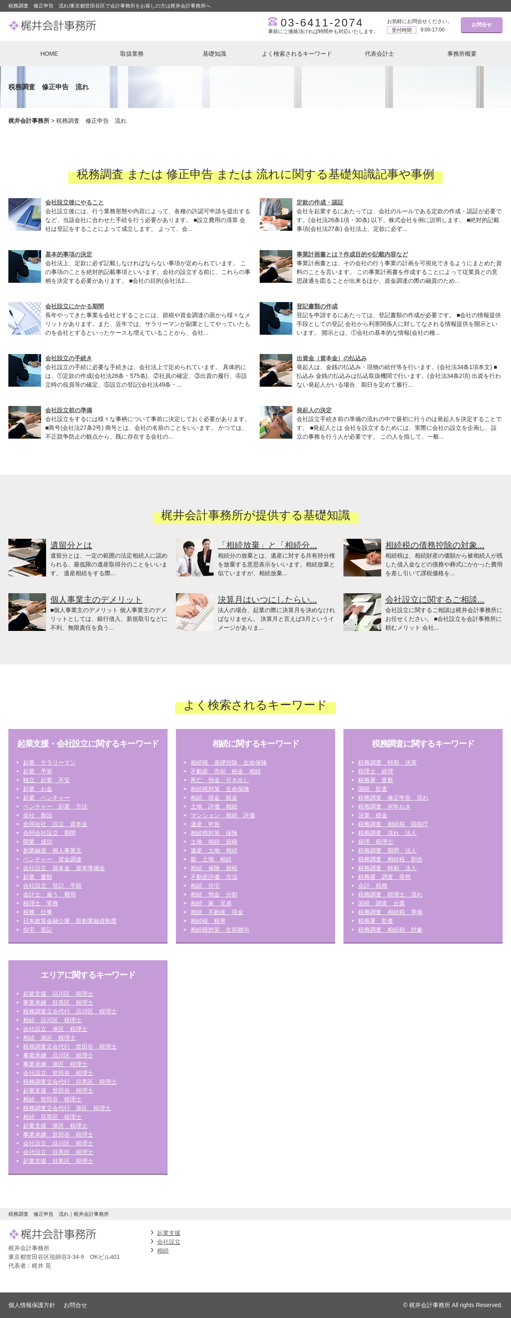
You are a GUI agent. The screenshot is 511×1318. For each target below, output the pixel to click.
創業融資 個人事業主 (52, 850)
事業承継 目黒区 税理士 (58, 1002)
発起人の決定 (314, 410)
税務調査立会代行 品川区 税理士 (70, 1011)
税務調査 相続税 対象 (390, 929)
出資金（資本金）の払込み (332, 358)
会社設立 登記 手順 (52, 885)
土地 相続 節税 (214, 841)
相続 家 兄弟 (211, 903)
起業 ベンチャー (46, 797)
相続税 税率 (208, 920)
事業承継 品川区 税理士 (58, 1055)
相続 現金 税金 (214, 797)
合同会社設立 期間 (49, 833)
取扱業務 (132, 53)
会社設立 (169, 1241)
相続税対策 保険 (214, 833)
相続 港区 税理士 (49, 1037)
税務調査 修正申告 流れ (393, 797)
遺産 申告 (205, 824)
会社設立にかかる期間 (74, 306)
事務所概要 (462, 53)
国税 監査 (372, 789)
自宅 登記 (37, 929)
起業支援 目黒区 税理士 (58, 1161)
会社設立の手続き (68, 358)
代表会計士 (379, 53)
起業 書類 (37, 876)
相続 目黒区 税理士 (52, 1117)
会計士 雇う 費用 (49, 894)
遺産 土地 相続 (214, 850)
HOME (49, 53)
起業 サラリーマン (49, 762)
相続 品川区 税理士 (52, 1020)
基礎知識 (214, 53)
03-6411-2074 (322, 22)
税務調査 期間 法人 (387, 850)
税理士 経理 (375, 771)
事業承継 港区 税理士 (55, 1064)
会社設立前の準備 (68, 410)
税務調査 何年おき (384, 806)
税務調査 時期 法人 (387, 868)
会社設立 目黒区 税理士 (58, 1152)
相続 (163, 1250)
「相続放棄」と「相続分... (267, 545)
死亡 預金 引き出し (220, 780)
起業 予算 (37, 771)
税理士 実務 (40, 903)
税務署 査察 (375, 780)
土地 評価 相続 (214, 806)
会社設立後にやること (74, 202)
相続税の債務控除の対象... (435, 545)
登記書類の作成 (317, 306)
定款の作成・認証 (320, 202)
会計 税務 (372, 885)
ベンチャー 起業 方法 (55, 806)
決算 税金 (372, 815)
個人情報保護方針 (31, 1305)
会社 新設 (37, 815)
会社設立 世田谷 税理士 (58, 1073)
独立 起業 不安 (46, 780)
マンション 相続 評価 (223, 815)
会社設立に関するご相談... (435, 599)
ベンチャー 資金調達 (52, 859)
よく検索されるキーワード (297, 53)
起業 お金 (37, 789)
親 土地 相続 (211, 859)
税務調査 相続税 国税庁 (393, 824)
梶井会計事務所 (28, 120)
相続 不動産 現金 (217, 912)
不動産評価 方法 (214, 876)
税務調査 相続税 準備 (390, 912)
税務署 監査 (375, 920)
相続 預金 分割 (214, 894)
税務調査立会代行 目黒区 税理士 (70, 1081)
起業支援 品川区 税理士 (58, 993)
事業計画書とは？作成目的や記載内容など (352, 254)
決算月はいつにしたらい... (267, 599)
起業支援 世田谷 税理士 (58, 1090)
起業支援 (169, 1233)
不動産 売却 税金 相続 (226, 771)
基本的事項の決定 (68, 254)
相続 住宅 (205, 885)
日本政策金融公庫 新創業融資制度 (70, 920)
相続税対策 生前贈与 (220, 929)
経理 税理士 (375, 841)
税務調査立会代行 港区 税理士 (67, 1108)
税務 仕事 (37, 912)
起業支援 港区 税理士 (55, 1125)
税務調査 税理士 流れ (390, 894)
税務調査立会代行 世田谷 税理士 (70, 1046)
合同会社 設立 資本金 (55, 824)
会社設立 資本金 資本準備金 (64, 868)
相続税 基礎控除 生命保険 (229, 762)
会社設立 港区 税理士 (55, 1029)
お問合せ (482, 25)
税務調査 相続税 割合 (390, 859)
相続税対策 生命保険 (220, 789)
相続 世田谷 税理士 (52, 1099)
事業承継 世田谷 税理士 (58, 1134)
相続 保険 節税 (214, 868)
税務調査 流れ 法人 (387, 833)
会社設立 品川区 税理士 (58, 1143)
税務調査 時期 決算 (387, 762)
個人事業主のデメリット (96, 599)
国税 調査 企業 (381, 903)
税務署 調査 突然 (384, 876)
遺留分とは (71, 545)
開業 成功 (37, 841)
